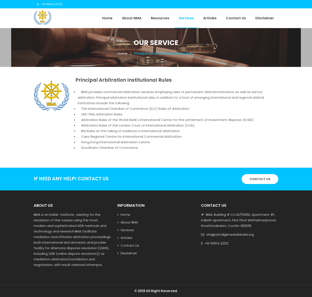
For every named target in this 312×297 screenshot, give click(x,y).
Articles (210, 18)
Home (107, 18)
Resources (160, 18)
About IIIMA (131, 18)
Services (186, 18)
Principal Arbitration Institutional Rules (164, 53)
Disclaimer (264, 18)
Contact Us (236, 18)
